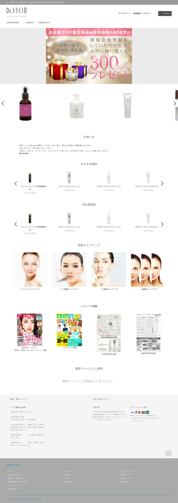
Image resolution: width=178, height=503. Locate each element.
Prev (3, 103)
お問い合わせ (12, 489)
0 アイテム (164, 13)
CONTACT (44, 22)
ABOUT (30, 22)
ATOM (70, 482)
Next (174, 103)
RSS (64, 482)
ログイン (147, 13)
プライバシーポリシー (16, 485)
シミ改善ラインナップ (69, 289)
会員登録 (136, 13)
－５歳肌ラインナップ (148, 289)
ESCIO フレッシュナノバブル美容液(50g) (30, 187)
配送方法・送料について (16, 478)
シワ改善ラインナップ (109, 289)
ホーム (10, 471)
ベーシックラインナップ (30, 289)
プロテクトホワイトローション (108, 186)
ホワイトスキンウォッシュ (69, 186)
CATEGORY (14, 22)
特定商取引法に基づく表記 (17, 482)
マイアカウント (124, 13)
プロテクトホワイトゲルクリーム (148, 186)
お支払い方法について (16, 474)
